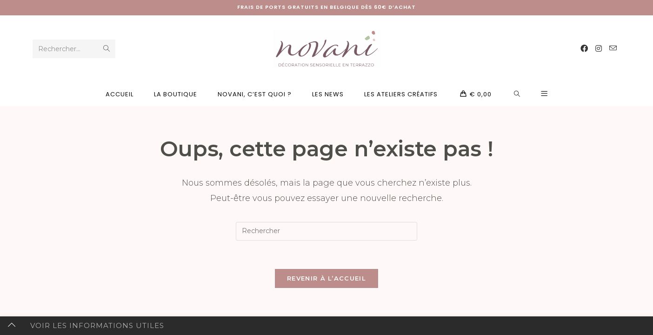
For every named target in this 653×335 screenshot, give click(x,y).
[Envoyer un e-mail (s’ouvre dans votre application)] (613, 48)
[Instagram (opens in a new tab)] (599, 49)
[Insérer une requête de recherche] (326, 231)
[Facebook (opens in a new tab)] (584, 49)
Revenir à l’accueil (326, 278)
